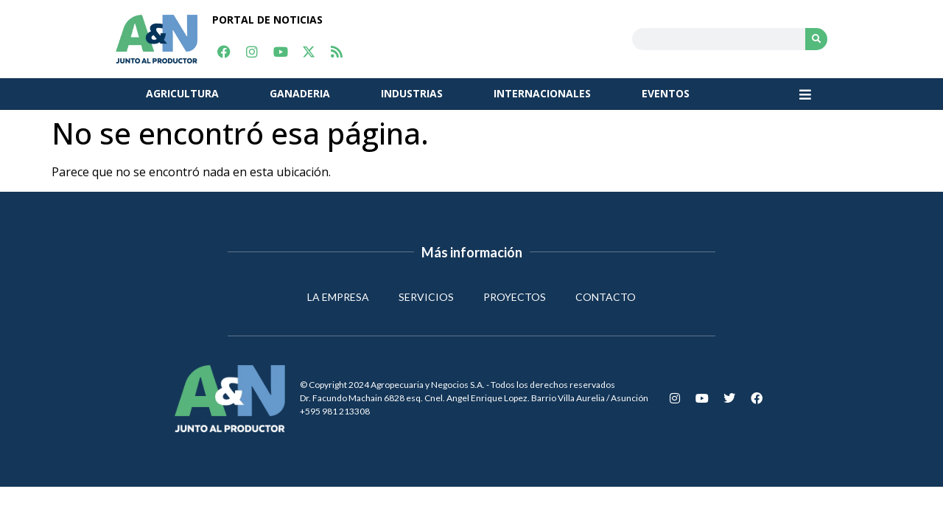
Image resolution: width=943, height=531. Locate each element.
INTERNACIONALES (542, 93)
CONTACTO (605, 297)
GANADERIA (300, 93)
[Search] (816, 39)
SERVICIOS (426, 297)
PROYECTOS (514, 297)
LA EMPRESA (338, 297)
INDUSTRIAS (412, 93)
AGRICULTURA (182, 93)
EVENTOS (666, 93)
